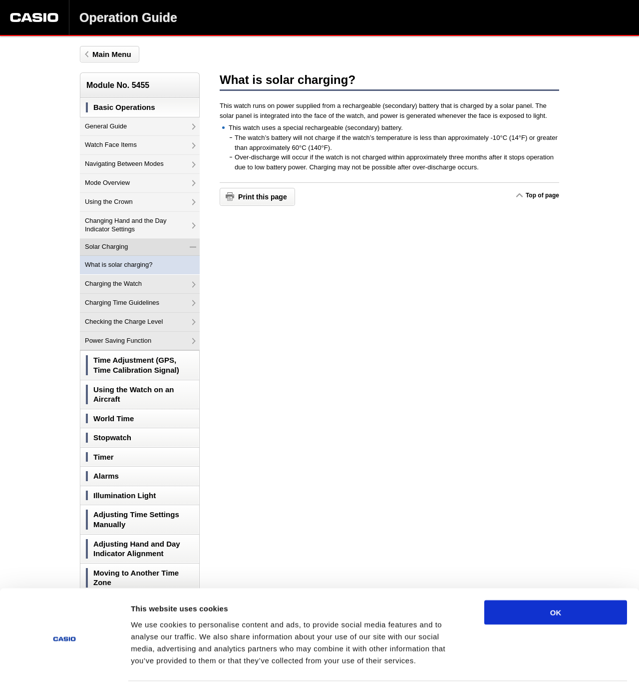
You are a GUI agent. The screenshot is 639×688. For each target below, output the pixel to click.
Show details (524, 668)
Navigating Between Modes (140, 163)
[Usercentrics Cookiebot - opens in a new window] (64, 668)
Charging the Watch (140, 283)
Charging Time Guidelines (140, 302)
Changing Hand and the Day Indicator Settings (140, 225)
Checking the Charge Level (140, 321)
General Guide (140, 126)
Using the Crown (140, 201)
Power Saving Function (140, 340)
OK (556, 580)
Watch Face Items (140, 144)
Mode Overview (140, 182)
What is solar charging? (118, 264)
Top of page (542, 195)
